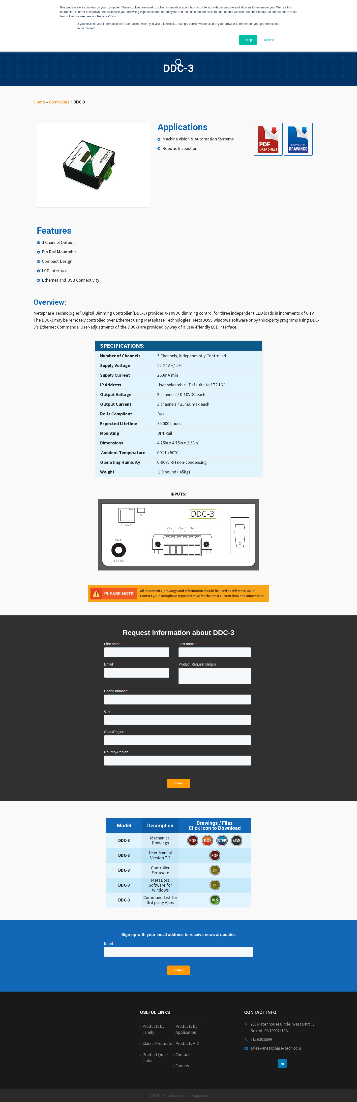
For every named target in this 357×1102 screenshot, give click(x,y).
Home (39, 102)
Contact (183, 1054)
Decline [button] (269, 40)
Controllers (59, 102)
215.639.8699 (261, 1039)
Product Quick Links (156, 1057)
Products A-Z (187, 1043)
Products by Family (153, 1029)
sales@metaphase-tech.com (275, 1048)
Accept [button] (248, 40)
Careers (182, 1066)
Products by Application (186, 1029)
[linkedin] (282, 1063)
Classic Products (157, 1043)
